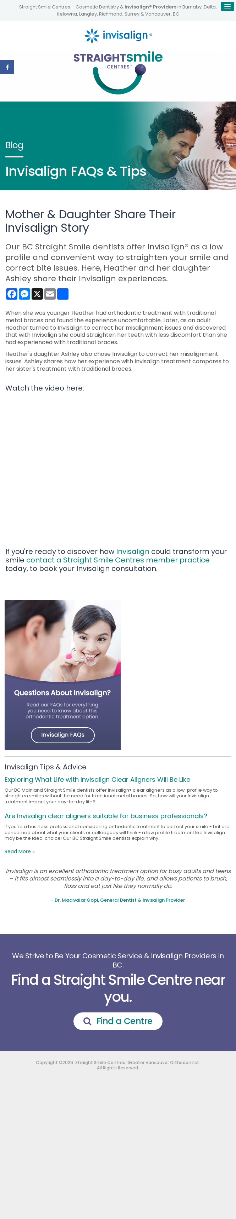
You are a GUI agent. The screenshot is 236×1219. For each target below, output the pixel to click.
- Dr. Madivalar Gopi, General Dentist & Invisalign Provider (118, 900)
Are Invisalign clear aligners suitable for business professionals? (106, 815)
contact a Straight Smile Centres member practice (118, 560)
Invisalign (132, 551)
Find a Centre (125, 1021)
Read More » (19, 851)
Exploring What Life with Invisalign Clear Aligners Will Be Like (97, 779)
